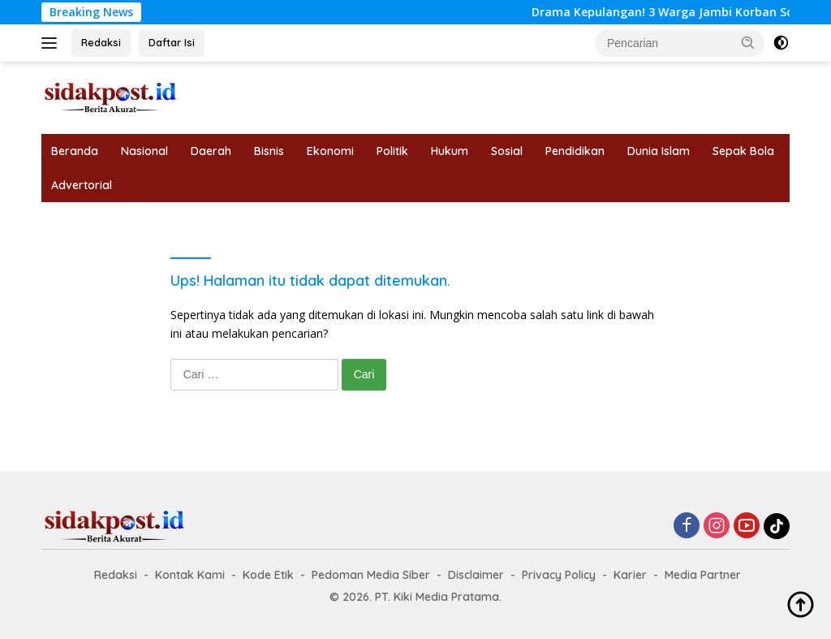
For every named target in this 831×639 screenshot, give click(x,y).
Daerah (211, 151)
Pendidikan (575, 151)
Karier (630, 575)
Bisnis (269, 151)
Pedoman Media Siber (371, 575)
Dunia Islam (658, 151)
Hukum (449, 151)
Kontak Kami (190, 575)
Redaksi (101, 42)
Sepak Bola (743, 151)
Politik (392, 151)
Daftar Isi (172, 42)
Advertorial (81, 185)
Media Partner (703, 575)
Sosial (507, 151)
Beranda (74, 151)
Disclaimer (476, 575)
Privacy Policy (559, 575)
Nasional (144, 151)
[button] (748, 42)
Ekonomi (330, 151)
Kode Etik (268, 575)
